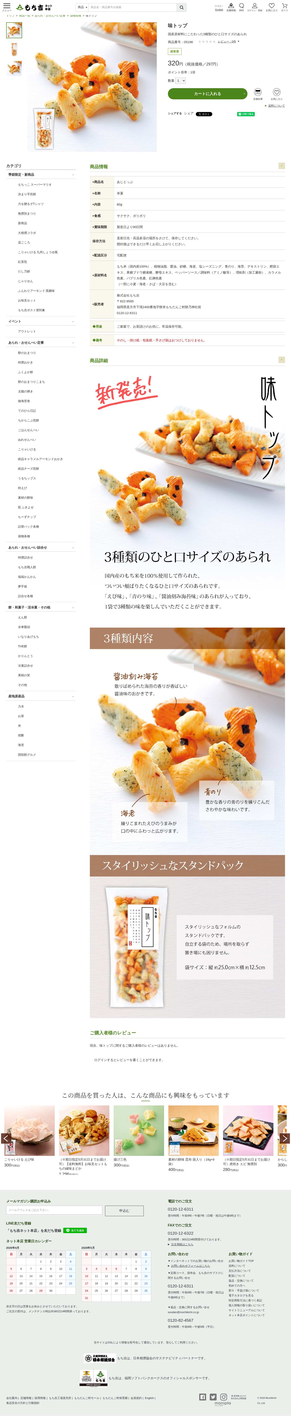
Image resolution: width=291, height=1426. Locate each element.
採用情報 (40, 1402)
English (219, 10)
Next (285, 1141)
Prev (6, 1141)
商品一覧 (24, 18)
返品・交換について (241, 1284)
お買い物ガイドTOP (241, 1265)
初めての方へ (237, 1289)
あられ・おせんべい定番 (50, 18)
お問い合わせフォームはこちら (190, 1270)
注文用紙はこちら (182, 1248)
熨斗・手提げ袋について (244, 1294)
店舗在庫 (258, 102)
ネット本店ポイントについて (247, 1319)
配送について (237, 1279)
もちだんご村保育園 (115, 1402)
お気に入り (272, 10)
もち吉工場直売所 (60, 1402)
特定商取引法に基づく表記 (245, 1304)
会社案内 (11, 1402)
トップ (10, 18)
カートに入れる (207, 96)
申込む (124, 1215)
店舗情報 (231, 10)
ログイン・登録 (254, 10)
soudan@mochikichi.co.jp (183, 1316)
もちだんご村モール (86, 1402)
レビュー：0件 (227, 44)
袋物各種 (75, 18)
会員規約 (136, 1402)
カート (284, 10)
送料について (276, 108)
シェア (189, 116)
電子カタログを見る (241, 1299)
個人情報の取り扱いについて (247, 1309)
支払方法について (240, 1274)
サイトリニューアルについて (247, 1314)
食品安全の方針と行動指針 (23, 1407)
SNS (241, 10)
